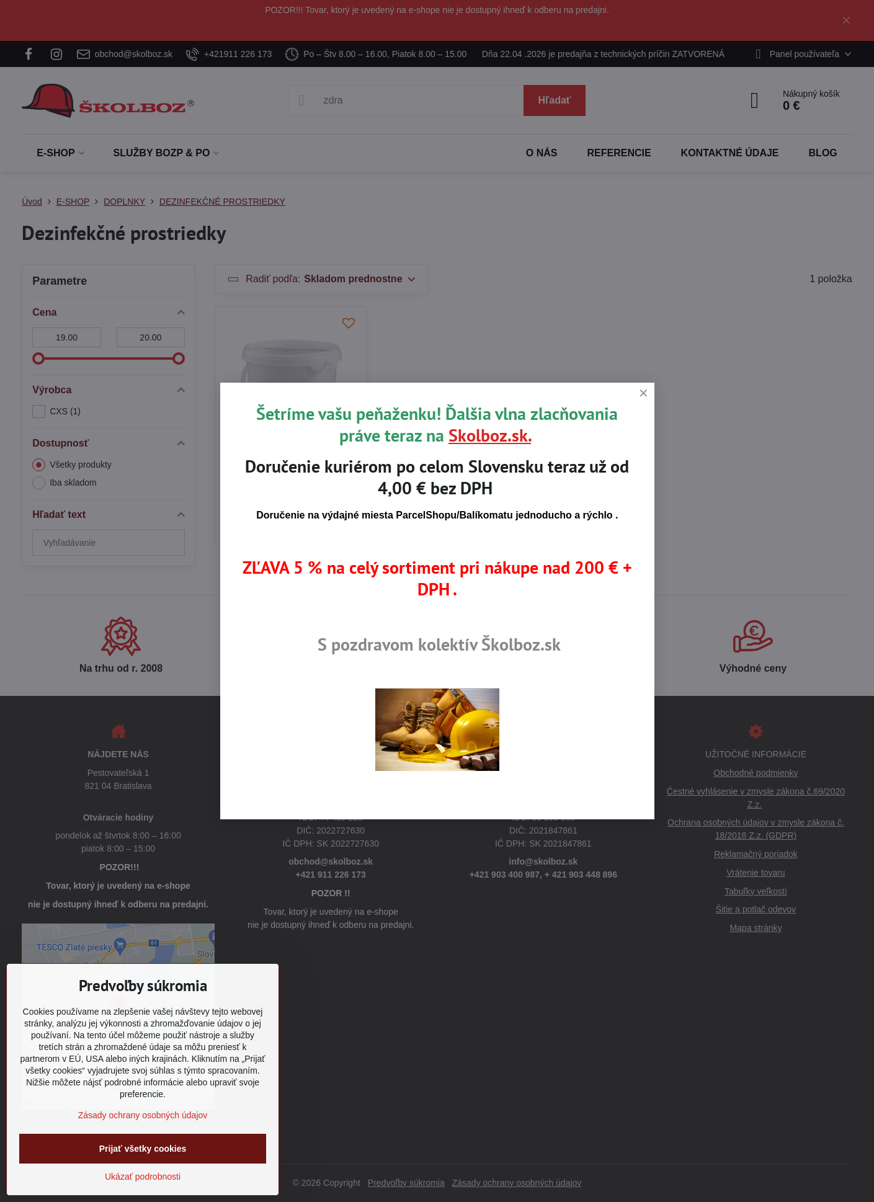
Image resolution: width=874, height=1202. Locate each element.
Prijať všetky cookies (143, 1149)
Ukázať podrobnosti (143, 1177)
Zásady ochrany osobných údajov (143, 1115)
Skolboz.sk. (489, 435)
